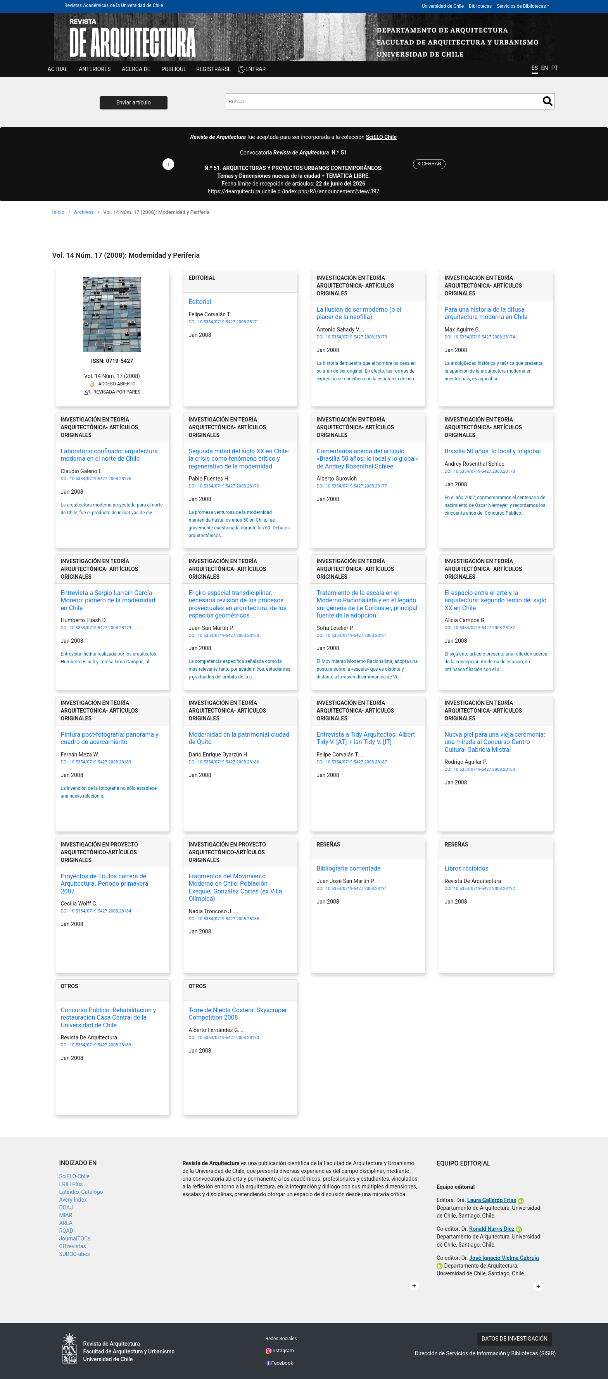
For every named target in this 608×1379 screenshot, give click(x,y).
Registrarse (213, 69)
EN (544, 68)
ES (535, 68)
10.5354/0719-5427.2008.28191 (356, 888)
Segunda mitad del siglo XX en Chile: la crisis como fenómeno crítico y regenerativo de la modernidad (239, 459)
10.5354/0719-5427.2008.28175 (100, 478)
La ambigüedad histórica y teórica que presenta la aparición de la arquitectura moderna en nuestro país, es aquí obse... (494, 371)
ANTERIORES (95, 69)
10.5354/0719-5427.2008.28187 (356, 762)
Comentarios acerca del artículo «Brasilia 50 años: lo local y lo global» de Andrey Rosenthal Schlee (368, 459)
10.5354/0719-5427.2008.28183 (100, 762)
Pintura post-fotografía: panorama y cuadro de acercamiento (110, 738)
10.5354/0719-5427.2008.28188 (484, 769)
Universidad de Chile (443, 6)
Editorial (200, 301)
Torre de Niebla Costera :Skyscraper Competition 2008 (238, 1013)
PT (554, 68)
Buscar (548, 101)
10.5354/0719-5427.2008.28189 (100, 1045)
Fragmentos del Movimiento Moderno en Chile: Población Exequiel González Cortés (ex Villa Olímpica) (235, 887)
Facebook (280, 1363)
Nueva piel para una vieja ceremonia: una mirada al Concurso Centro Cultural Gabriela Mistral (495, 742)
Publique (174, 69)
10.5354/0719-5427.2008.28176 (228, 486)
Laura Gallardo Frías (491, 1200)
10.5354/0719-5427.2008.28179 (100, 627)
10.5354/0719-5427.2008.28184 (100, 911)
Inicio (58, 212)
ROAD (66, 1231)
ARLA (66, 1223)
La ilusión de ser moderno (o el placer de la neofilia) (359, 313)
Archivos (84, 212)
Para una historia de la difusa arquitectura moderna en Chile (486, 313)
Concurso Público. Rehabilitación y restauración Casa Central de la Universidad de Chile (108, 1017)
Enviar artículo (133, 102)
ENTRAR (255, 69)
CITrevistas (72, 1246)
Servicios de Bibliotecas (521, 6)
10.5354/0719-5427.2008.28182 (484, 627)
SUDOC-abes (74, 1254)
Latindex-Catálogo (81, 1192)
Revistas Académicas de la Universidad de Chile (113, 5)
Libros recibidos (467, 868)
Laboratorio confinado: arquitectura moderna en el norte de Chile (109, 455)
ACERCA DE (136, 69)
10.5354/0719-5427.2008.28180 (228, 635)
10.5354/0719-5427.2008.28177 (356, 486)
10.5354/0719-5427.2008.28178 (484, 471)
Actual (58, 69)
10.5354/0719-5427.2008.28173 (356, 337)
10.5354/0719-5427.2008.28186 (228, 762)
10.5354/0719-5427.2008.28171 (228, 321)
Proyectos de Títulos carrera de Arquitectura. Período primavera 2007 (105, 883)
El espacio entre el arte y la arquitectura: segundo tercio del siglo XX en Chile (496, 600)
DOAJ (66, 1207)
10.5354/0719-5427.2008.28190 (228, 1037)
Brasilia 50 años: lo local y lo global (493, 451)
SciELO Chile (381, 137)
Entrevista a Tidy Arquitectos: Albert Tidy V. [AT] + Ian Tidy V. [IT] (366, 738)
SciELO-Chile (74, 1176)
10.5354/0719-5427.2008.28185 (228, 918)
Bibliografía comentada (349, 868)
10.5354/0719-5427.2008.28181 (356, 635)
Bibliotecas (480, 6)
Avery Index (73, 1200)
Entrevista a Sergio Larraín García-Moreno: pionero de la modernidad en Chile (108, 600)
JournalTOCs (74, 1238)
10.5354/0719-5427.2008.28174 (484, 337)
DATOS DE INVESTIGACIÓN (515, 1339)
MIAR (65, 1215)
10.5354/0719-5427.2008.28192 (484, 888)
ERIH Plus (71, 1184)
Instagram (280, 1350)
